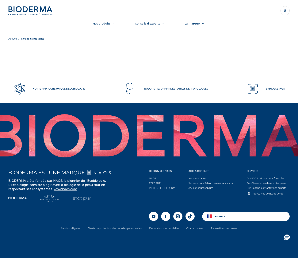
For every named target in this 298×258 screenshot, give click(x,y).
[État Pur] (82, 199)
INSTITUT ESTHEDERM (162, 188)
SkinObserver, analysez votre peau (266, 183)
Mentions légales (70, 228)
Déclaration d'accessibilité (164, 228)
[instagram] (177, 216)
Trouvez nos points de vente (267, 193)
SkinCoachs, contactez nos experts (266, 188)
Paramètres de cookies (224, 228)
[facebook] (165, 216)
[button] (163, 180)
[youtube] (153, 216)
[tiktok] (190, 216)
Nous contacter (197, 178)
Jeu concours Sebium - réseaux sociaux (211, 183)
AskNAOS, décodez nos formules (265, 178)
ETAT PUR (155, 183)
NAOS (152, 178)
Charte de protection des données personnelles (115, 228)
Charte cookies (194, 228)
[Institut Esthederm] (49, 199)
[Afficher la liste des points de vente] (285, 10)
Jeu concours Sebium (201, 188)
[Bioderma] (17, 199)
